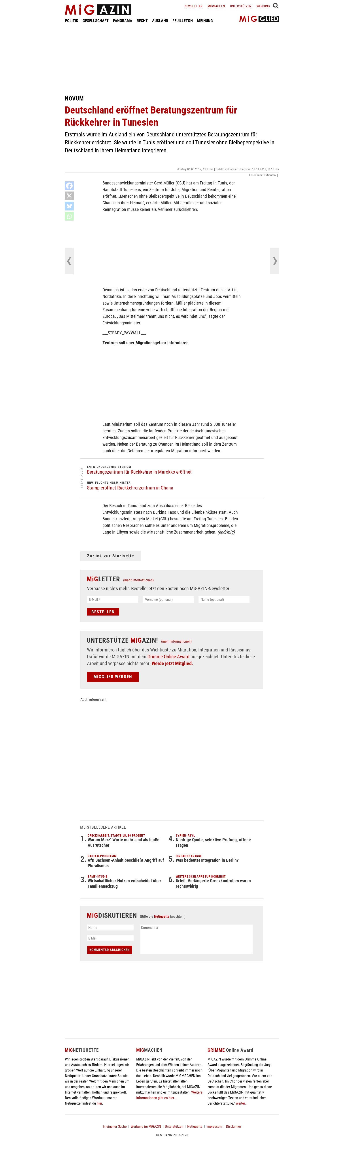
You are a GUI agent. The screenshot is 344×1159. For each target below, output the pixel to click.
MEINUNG (205, 20)
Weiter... (242, 1103)
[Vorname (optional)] (168, 599)
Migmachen (216, 6)
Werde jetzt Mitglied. (172, 663)
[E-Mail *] (112, 599)
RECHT (142, 20)
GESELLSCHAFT (96, 20)
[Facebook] (69, 185)
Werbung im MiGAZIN (146, 1126)
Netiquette (161, 916)
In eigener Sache (115, 1126)
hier (99, 1103)
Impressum (214, 1126)
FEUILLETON (182, 20)
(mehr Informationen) (138, 580)
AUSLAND (160, 20)
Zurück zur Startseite (110, 555)
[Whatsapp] (69, 216)
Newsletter (193, 6)
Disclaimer (233, 1126)
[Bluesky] (69, 206)
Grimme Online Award (168, 656)
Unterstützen (240, 6)
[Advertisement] (172, 59)
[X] (69, 196)
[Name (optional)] (223, 599)
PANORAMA (122, 20)
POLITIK (71, 20)
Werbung (263, 6)
